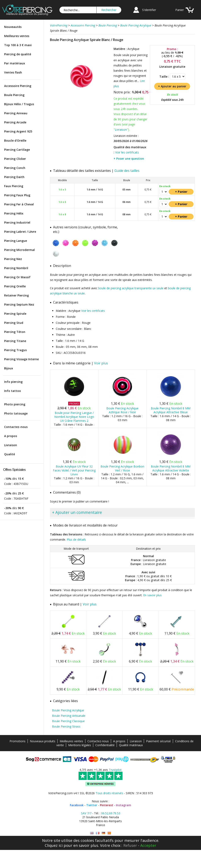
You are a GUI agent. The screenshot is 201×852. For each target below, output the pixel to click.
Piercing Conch (14, 168)
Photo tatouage (16, 413)
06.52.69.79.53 (110, 813)
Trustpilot (115, 770)
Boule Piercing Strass (66, 726)
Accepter (148, 845)
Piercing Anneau (15, 113)
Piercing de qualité (17, 54)
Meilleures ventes (16, 36)
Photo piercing (14, 404)
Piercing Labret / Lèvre (20, 232)
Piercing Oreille (15, 286)
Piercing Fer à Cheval (19, 204)
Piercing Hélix (13, 213)
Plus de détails (76, 539)
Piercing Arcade (15, 122)
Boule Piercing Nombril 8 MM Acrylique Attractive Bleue (170, 410)
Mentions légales (79, 745)
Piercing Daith (14, 177)
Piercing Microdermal (19, 250)
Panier (179, 10)
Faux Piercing (13, 186)
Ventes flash (13, 72)
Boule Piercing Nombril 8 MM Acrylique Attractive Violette (170, 468)
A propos (10, 436)
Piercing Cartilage (17, 150)
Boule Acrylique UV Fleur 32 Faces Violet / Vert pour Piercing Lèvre (74, 470)
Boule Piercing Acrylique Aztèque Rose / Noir (122, 410)
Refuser (130, 845)
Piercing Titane (15, 341)
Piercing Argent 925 (18, 131)
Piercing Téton (14, 332)
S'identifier (149, 10)
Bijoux (8, 368)
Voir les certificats (127, 152)
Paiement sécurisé (158, 741)
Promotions (17, 741)
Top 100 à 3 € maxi (18, 45)
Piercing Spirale (15, 314)
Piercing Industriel (17, 222)
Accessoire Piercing (17, 86)
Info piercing (13, 382)
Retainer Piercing (16, 295)
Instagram (123, 805)
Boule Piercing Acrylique (68, 710)
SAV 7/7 (86, 813)
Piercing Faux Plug (17, 195)
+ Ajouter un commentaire (77, 512)
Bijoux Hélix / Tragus (19, 104)
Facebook (77, 805)
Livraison (10, 445)
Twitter (91, 805)
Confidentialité (105, 745)
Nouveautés (13, 27)
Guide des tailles (126, 170)
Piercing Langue (15, 241)
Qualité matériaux (131, 745)
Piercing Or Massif (17, 277)
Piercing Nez (13, 259)
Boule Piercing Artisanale (68, 716)
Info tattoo (12, 391)
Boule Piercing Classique (68, 721)
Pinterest (106, 805)
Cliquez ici (54, 845)
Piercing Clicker (15, 159)
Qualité (9, 454)
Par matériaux (14, 63)
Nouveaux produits (42, 741)
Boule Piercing (14, 95)
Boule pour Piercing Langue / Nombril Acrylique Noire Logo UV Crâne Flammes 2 (74, 417)
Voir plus (101, 363)
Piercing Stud (13, 323)
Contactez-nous (16, 427)
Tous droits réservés (109, 793)
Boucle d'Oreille (15, 140)
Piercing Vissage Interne (21, 359)
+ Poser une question (129, 158)
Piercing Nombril (16, 268)
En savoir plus (152, 595)
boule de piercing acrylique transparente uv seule (130, 288)
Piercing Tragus (15, 350)
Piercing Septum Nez (19, 304)
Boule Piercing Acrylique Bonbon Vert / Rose (122, 468)
